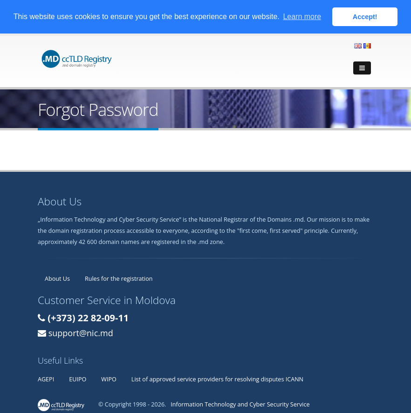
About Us (57, 278)
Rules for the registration (119, 278)
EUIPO (77, 379)
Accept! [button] (365, 16)
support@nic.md (80, 332)
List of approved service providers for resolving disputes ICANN (217, 379)
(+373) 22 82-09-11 (88, 317)
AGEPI (46, 379)
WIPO (108, 379)
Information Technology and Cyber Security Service (240, 404)
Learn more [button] (302, 16)
